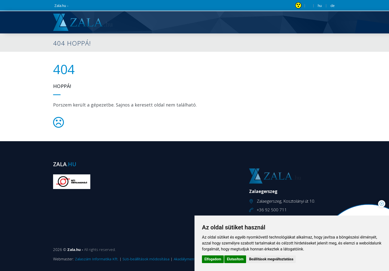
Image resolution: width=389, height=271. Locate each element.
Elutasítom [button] (235, 259)
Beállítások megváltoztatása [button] (271, 259)
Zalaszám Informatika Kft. (96, 258)
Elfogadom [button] (212, 259)
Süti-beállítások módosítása (146, 258)
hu (320, 5)
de (332, 5)
